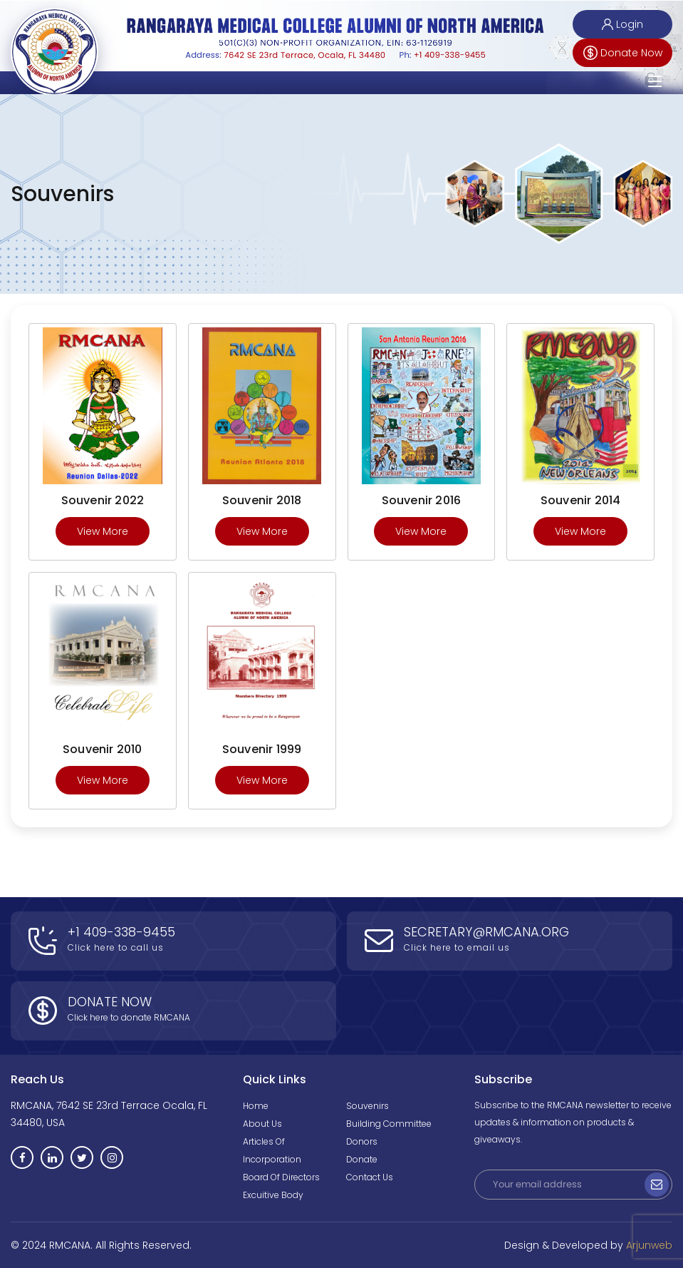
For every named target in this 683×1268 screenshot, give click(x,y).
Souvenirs (367, 1106)
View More (102, 531)
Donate (361, 1159)
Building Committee (389, 1124)
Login (622, 24)
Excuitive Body (273, 1195)
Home (255, 1106)
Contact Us (369, 1177)
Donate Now (622, 53)
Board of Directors (281, 1177)
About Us (262, 1124)
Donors (361, 1141)
